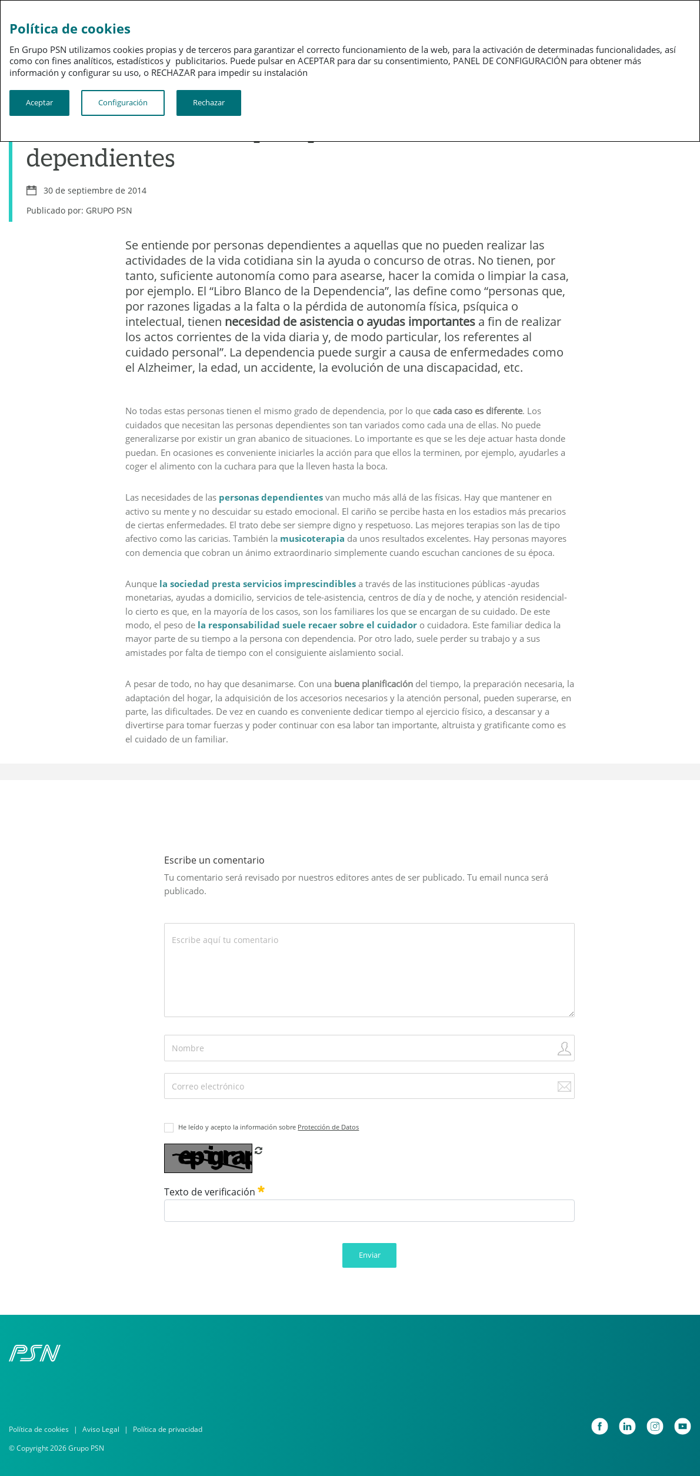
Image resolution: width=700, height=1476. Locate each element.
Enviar (370, 1255)
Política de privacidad (167, 1429)
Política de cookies (39, 1429)
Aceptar (39, 102)
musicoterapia (312, 538)
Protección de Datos (328, 1126)
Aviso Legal (100, 1429)
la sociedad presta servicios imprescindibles (257, 583)
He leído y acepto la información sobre (268, 1126)
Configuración (123, 102)
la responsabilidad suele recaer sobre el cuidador (307, 625)
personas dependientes (271, 497)
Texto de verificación (214, 1191)
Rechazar (209, 102)
